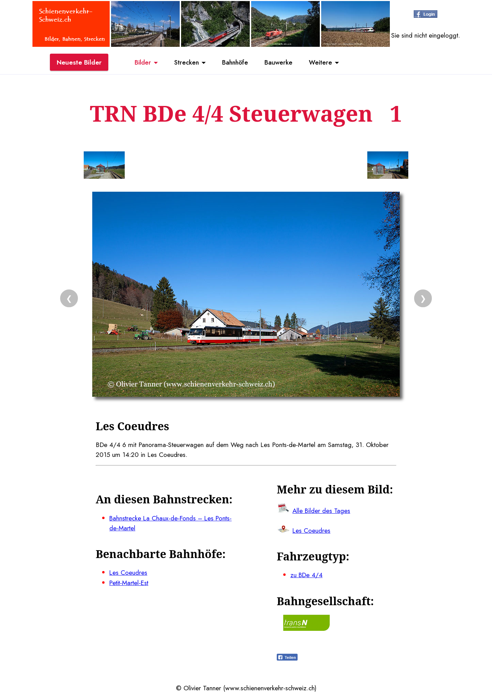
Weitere (323, 62)
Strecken (185, 62)
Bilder (140, 62)
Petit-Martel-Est (130, 582)
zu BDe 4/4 (306, 574)
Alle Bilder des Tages (321, 510)
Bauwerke (280, 62)
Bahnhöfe (235, 62)
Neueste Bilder (79, 62)
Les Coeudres (128, 572)
